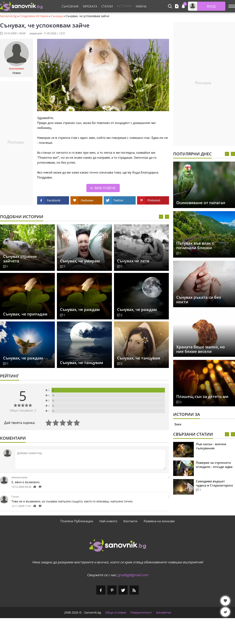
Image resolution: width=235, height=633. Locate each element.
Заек (178, 424)
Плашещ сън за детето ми (202, 396)
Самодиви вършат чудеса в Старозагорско (214, 483)
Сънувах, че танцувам (81, 362)
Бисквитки (163, 612)
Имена (141, 6)
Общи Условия (115, 612)
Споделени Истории (33, 16)
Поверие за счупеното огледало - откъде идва (214, 464)
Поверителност (141, 612)
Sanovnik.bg (8, 16)
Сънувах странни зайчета (20, 259)
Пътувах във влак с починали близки (195, 245)
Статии (107, 6)
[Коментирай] (90, 459)
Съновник (70, 6)
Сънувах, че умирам (80, 261)
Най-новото (108, 521)
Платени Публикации (76, 521)
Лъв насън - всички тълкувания (211, 446)
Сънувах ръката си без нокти (198, 300)
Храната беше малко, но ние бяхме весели (200, 349)
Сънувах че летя (133, 261)
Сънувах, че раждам (80, 309)
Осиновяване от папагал (200, 202)
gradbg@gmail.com (133, 575)
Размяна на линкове (159, 521)
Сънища (57, 16)
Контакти (130, 521)
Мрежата (90, 6)
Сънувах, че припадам (25, 314)
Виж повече (105, 188)
